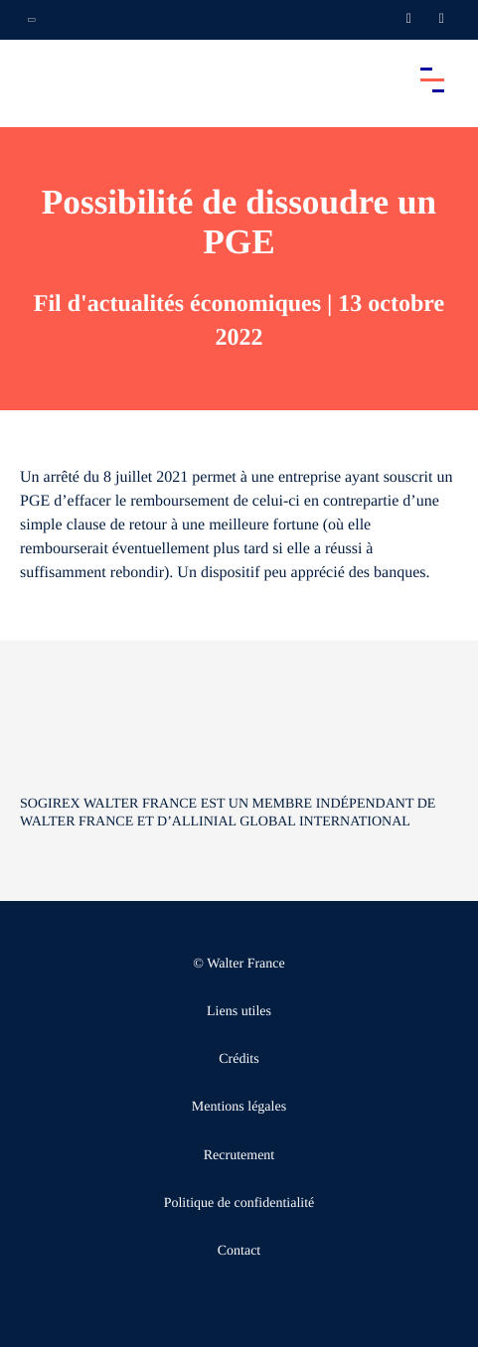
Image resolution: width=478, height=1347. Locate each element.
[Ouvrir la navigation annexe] (32, 20)
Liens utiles (239, 1011)
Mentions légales (239, 1107)
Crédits (238, 1059)
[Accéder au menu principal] (432, 79)
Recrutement (239, 1155)
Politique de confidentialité (239, 1203)
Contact (239, 1251)
